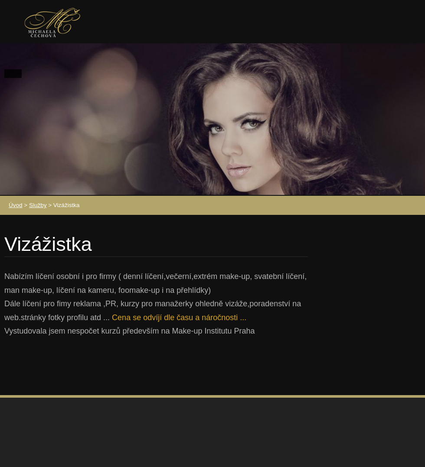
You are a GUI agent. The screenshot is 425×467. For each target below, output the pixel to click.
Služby (38, 205)
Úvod (16, 205)
